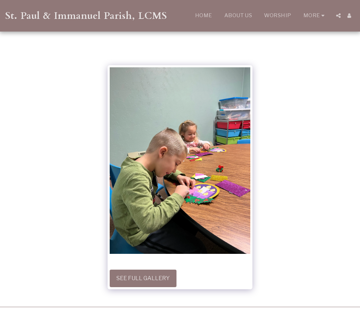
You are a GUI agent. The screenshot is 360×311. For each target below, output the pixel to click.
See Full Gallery (143, 278)
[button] (338, 15)
